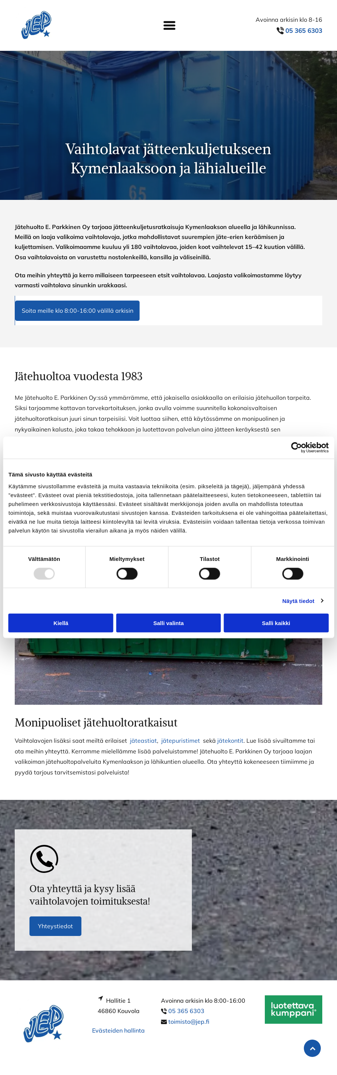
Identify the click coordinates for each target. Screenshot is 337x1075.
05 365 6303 (186, 1011)
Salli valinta (168, 623)
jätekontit (230, 740)
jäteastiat (143, 740)
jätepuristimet (180, 740)
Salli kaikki (276, 623)
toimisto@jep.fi (188, 1021)
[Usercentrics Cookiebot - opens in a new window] (296, 447)
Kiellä (60, 623)
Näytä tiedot (298, 600)
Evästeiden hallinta (118, 1030)
